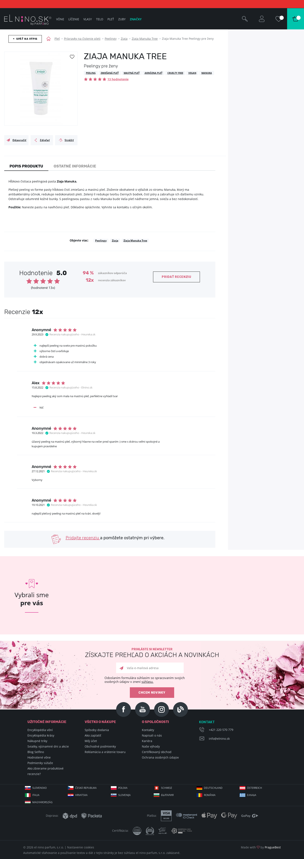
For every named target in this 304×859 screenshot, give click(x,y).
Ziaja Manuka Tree (145, 39)
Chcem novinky (151, 692)
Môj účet (91, 741)
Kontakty (148, 730)
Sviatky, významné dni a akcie (48, 746)
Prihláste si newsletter (152, 653)
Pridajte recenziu (83, 537)
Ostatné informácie (75, 166)
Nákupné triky (37, 741)
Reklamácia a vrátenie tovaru (105, 752)
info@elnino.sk (219, 739)
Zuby (122, 19)
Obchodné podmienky (100, 746)
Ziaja (124, 39)
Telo (99, 19)
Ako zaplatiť (93, 735)
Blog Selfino (35, 752)
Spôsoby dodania (97, 730)
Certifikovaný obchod (156, 752)
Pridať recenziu (176, 277)
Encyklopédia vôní (40, 730)
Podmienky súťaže (40, 763)
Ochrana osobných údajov (160, 757)
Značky (136, 19)
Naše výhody (151, 746)
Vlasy (87, 19)
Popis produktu (26, 166)
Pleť (57, 39)
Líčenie (73, 19)
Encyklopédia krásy (40, 735)
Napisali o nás (152, 735)
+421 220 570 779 (221, 730)
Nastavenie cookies (80, 847)
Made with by (261, 847)
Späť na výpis (26, 38)
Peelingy (111, 39)
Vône (60, 19)
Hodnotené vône (39, 757)
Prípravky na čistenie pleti (82, 39)
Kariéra (147, 741)
